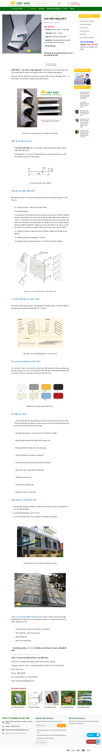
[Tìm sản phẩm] (48, 3)
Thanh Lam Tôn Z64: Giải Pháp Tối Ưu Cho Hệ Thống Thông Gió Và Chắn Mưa (84, 123)
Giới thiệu (41, 8)
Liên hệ (72, 8)
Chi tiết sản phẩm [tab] (51, 65)
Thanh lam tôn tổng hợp (87, 37)
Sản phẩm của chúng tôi (54, 8)
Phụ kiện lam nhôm (85, 24)
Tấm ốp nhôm (84, 28)
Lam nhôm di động (33, 707)
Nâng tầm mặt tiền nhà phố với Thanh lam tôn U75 (84, 113)
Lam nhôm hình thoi (84, 707)
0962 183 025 (75, 4)
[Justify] (59, 3)
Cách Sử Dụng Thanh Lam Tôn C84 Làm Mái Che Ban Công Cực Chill (84, 134)
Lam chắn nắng (57, 16)
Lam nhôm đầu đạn (50, 707)
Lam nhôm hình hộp (67, 707)
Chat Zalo (90, 735)
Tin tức (65, 8)
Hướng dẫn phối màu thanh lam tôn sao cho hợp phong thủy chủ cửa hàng (84, 95)
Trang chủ (33, 8)
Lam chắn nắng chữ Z (17, 707)
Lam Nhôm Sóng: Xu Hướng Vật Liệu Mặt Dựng (84, 104)
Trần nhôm (83, 34)
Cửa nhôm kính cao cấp (87, 21)
